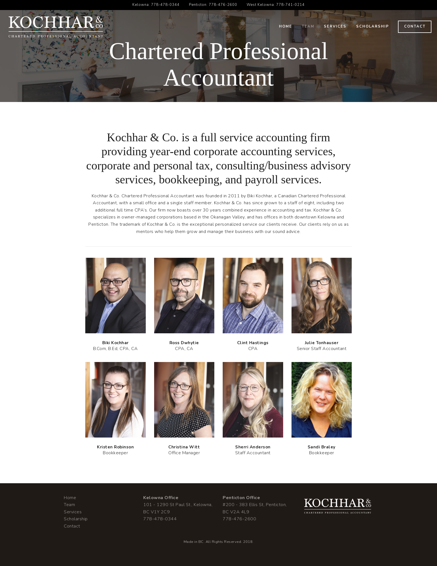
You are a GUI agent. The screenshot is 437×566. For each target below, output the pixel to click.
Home (285, 26)
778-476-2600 (223, 4)
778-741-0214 (290, 4)
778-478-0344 (165, 4)
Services (335, 26)
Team (308, 26)
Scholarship (372, 26)
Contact (415, 26)
